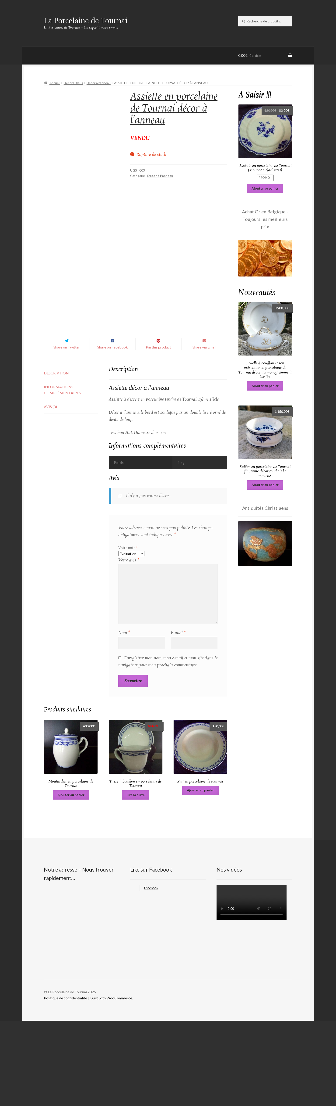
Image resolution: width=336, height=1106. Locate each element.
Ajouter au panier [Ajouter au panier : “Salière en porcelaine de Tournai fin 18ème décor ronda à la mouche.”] (265, 485)
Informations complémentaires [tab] (62, 475)
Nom (124, 718)
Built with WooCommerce (111, 1083)
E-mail (178, 718)
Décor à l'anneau (99, 83)
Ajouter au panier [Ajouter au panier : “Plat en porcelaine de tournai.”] (200, 875)
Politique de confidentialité (65, 1083)
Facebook (151, 973)
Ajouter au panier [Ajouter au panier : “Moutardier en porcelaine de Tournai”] (70, 880)
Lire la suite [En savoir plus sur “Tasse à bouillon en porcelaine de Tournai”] (136, 880)
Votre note (128, 633)
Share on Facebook (112, 432)
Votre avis (128, 646)
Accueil (54, 83)
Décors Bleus (73, 83)
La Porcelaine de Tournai (85, 20)
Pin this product (158, 432)
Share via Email (204, 432)
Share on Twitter (66, 432)
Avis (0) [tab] (50, 491)
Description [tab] (56, 458)
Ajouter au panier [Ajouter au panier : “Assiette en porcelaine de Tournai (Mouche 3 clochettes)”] (265, 188)
